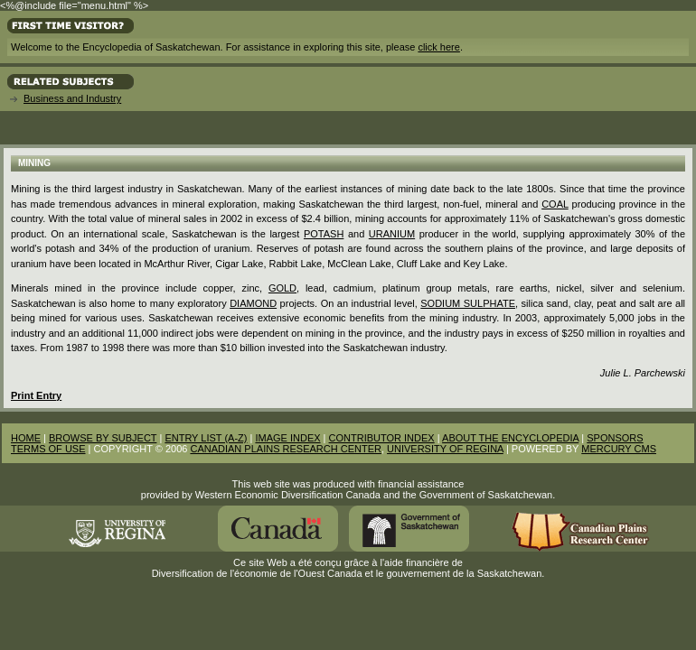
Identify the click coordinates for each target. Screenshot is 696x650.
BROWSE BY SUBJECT (102, 437)
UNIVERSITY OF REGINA (445, 448)
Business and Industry (72, 98)
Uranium (392, 233)
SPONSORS (615, 437)
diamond (253, 303)
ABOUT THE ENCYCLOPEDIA (510, 437)
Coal (555, 204)
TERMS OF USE (48, 448)
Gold (282, 288)
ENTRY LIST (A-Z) (206, 437)
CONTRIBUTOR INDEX (382, 437)
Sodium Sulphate (467, 303)
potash (323, 233)
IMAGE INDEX (287, 437)
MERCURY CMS (618, 448)
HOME (26, 437)
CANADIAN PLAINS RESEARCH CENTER (285, 448)
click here (438, 47)
